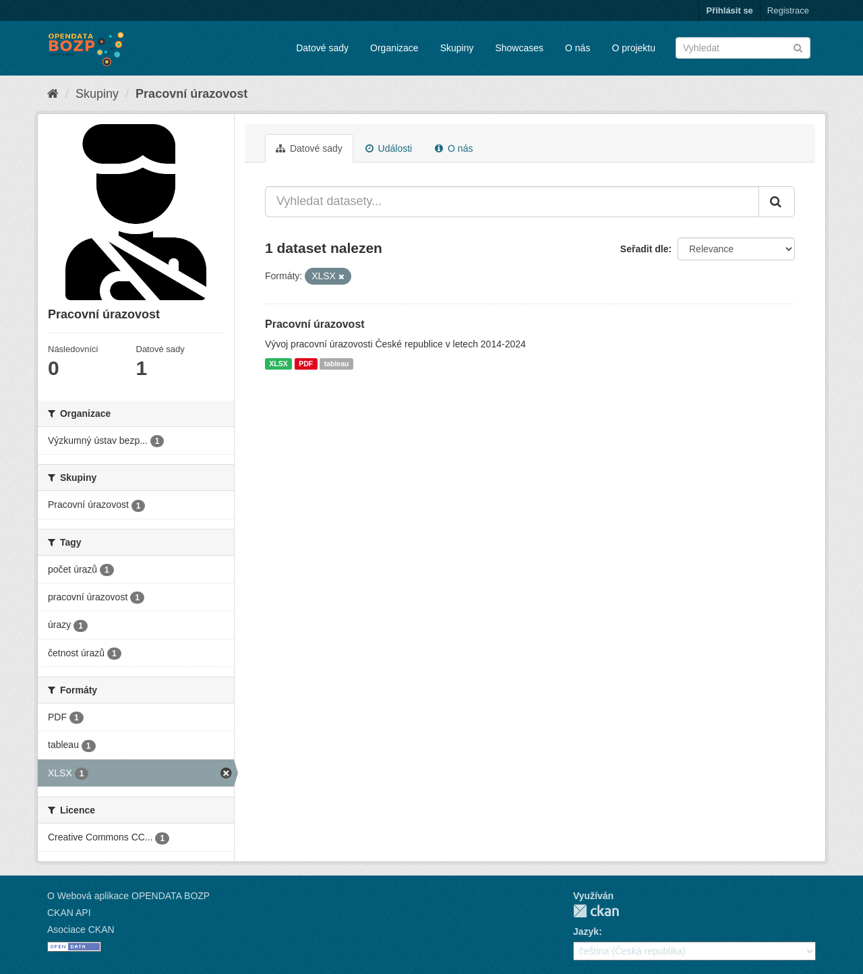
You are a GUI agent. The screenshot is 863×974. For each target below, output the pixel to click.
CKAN (596, 911)
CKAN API (69, 912)
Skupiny (457, 47)
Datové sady (322, 47)
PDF (306, 364)
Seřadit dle (644, 249)
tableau (336, 364)
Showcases (519, 47)
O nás (577, 47)
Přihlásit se (729, 10)
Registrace (788, 10)
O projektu (633, 47)
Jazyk (586, 931)
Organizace (394, 47)
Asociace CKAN (81, 929)
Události (388, 148)
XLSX (278, 364)
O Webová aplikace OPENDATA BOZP (128, 895)
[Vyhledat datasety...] (512, 201)
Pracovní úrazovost (191, 94)
